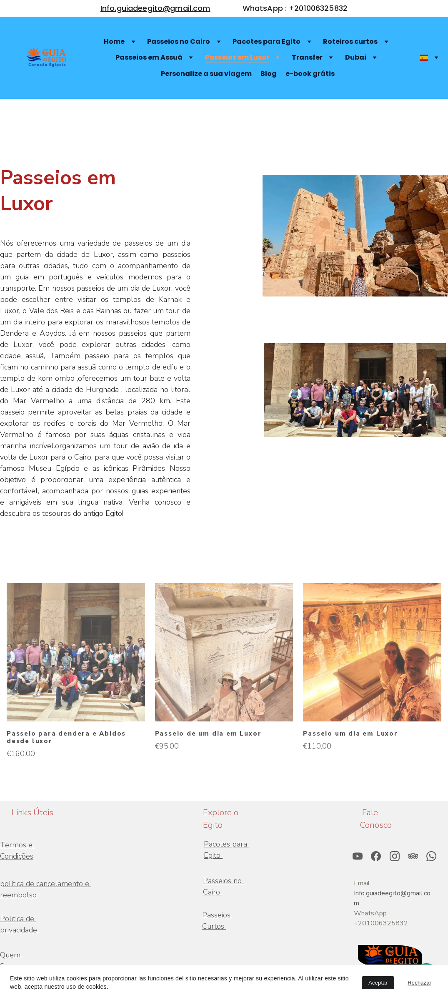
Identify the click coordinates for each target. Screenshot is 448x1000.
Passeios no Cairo (178, 41)
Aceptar (378, 983)
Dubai (355, 57)
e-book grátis (310, 73)
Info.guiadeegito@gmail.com (155, 8)
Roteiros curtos (350, 41)
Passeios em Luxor (237, 57)
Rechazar (419, 983)
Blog (268, 73)
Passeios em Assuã (149, 57)
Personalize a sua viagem (206, 73)
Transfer (307, 57)
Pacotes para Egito (266, 41)
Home (114, 41)
